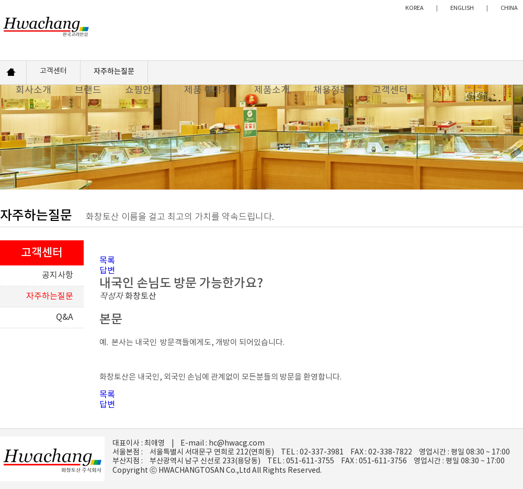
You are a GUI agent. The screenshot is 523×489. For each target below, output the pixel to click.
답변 (107, 270)
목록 (107, 260)
